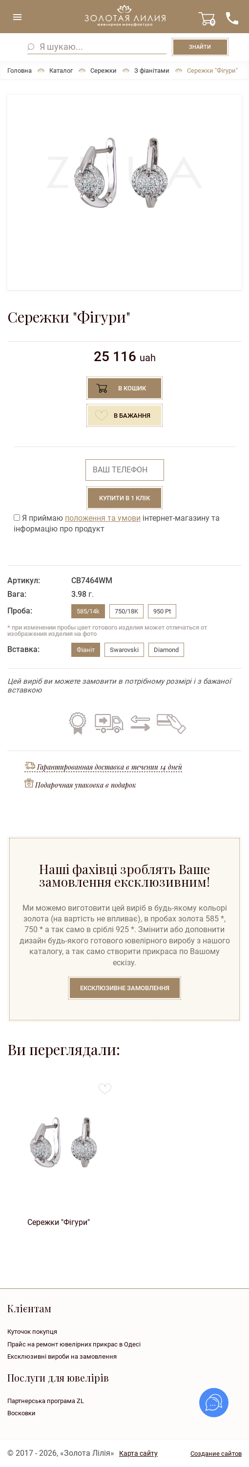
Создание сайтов (216, 1453)
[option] (124, 173)
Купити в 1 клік (124, 498)
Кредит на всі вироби (169, 723)
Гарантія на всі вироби (77, 723)
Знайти (200, 47)
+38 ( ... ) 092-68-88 (232, 18)
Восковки (21, 1413)
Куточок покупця (32, 1331)
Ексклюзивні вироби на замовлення (62, 1356)
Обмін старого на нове (138, 723)
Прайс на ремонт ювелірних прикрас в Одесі (74, 1344)
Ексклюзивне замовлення (124, 988)
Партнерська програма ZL (45, 1401)
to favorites (105, 1085)
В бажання (132, 415)
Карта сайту (138, 1453)
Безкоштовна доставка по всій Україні (108, 723)
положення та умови (103, 518)
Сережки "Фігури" (58, 1222)
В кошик (132, 388)
